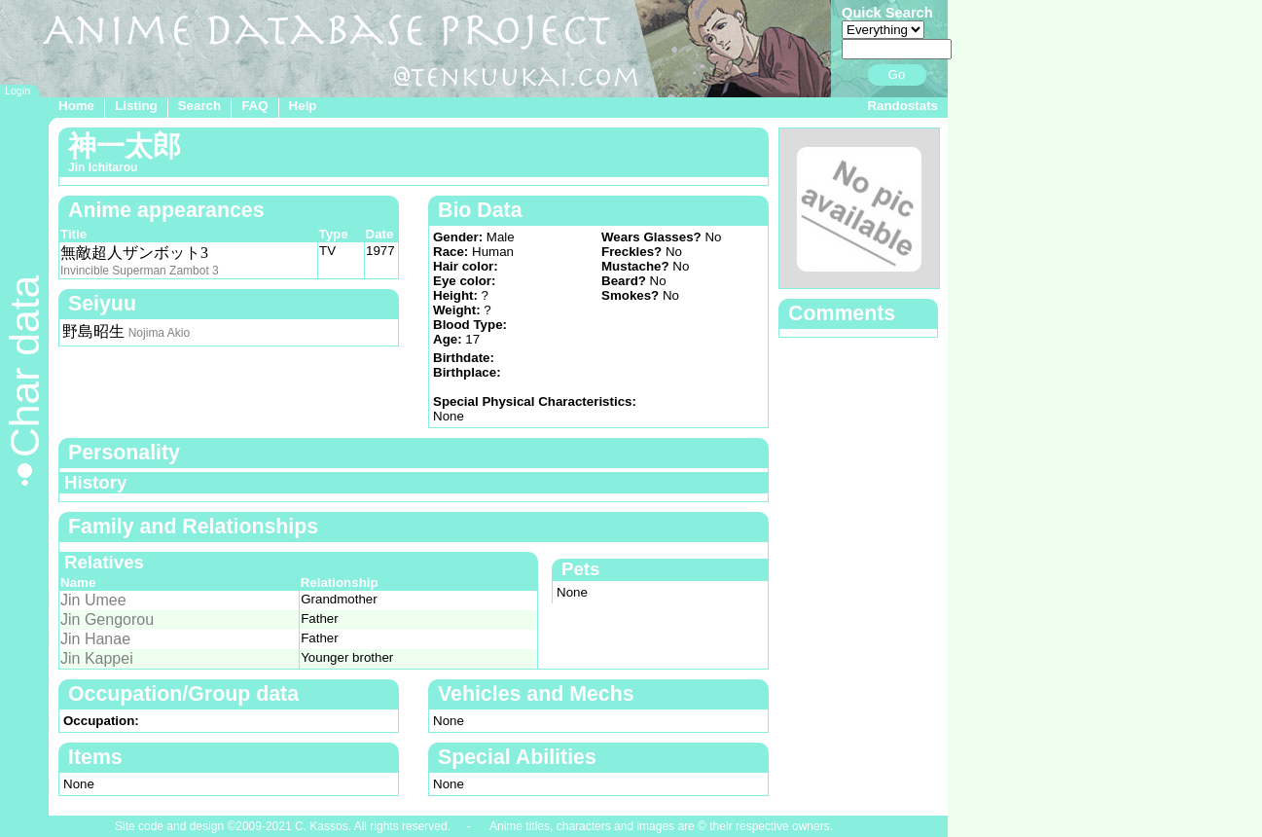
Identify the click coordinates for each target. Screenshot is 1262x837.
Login (17, 90)
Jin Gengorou (107, 619)
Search (199, 105)
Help (303, 105)
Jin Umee (93, 600)
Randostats (902, 105)
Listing (136, 105)
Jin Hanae (95, 639)
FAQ (254, 105)
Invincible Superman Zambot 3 (139, 270)
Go (897, 74)
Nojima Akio (159, 333)
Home (76, 105)
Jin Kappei (96, 658)
